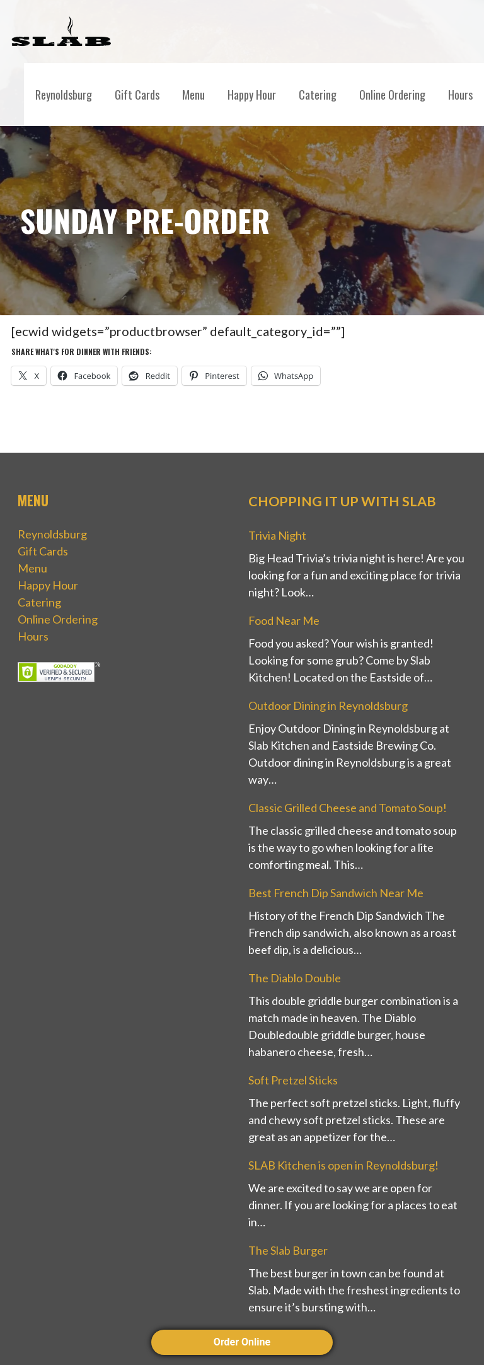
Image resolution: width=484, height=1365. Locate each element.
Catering (318, 94)
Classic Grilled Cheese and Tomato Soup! (347, 808)
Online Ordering (392, 94)
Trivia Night (277, 535)
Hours (460, 94)
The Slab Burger (288, 1250)
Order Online (242, 1342)
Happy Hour (252, 94)
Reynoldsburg (63, 94)
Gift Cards (137, 94)
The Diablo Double (294, 978)
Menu (193, 94)
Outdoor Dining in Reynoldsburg (328, 705)
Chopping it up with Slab (342, 501)
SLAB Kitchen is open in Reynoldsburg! (343, 1165)
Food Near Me (284, 620)
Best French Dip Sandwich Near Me (336, 893)
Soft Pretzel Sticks (293, 1080)
